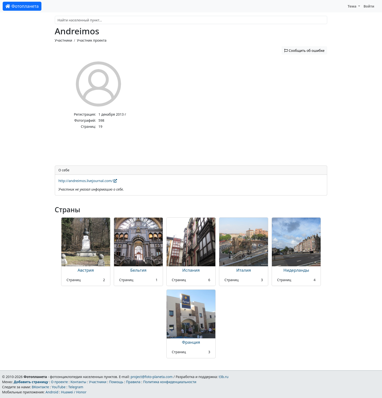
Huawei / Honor (73, 392)
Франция (191, 342)
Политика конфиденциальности (169, 381)
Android (52, 392)
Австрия (85, 270)
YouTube (59, 387)
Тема (352, 6)
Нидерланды (296, 270)
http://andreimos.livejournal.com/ (87, 180)
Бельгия (138, 270)
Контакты (78, 381)
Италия (243, 270)
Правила (133, 381)
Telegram (75, 387)
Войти (368, 6)
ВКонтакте (40, 387)
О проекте (59, 381)
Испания (191, 270)
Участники (63, 40)
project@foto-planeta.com (151, 376)
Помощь (116, 381)
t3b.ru (224, 376)
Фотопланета (22, 6)
